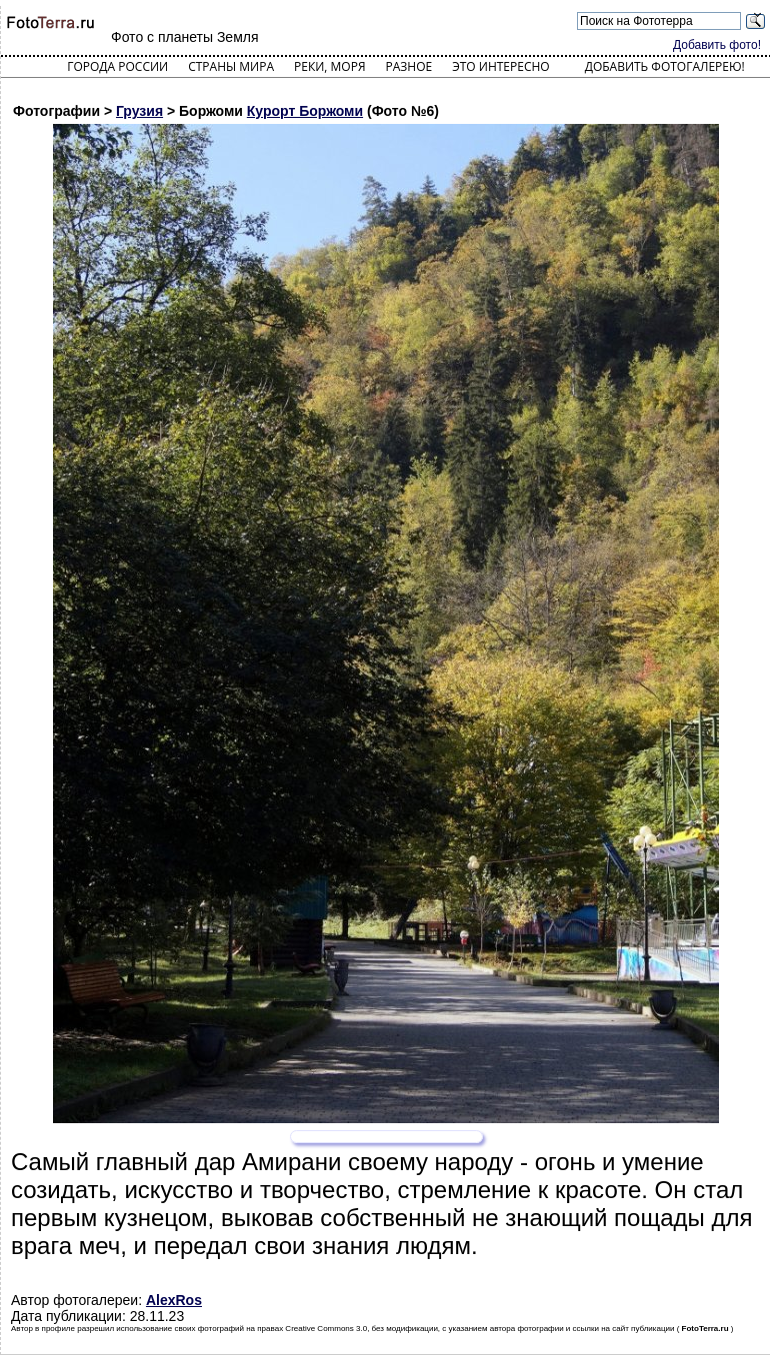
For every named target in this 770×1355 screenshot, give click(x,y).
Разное (409, 66)
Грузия (139, 111)
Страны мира (231, 66)
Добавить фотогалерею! (665, 66)
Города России (117, 66)
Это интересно (501, 66)
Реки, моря (329, 66)
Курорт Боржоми (305, 111)
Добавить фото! (717, 45)
